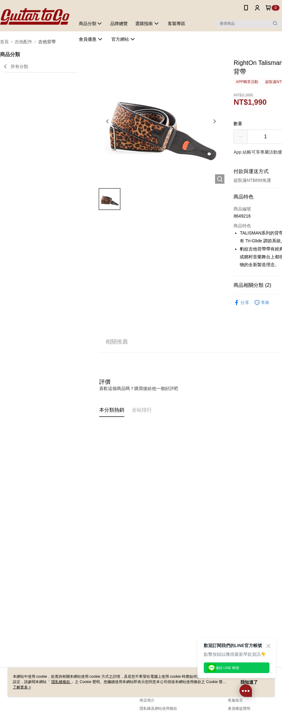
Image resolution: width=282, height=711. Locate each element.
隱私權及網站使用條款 (158, 708)
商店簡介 (147, 700)
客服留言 (235, 700)
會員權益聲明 (239, 708)
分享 (241, 302)
